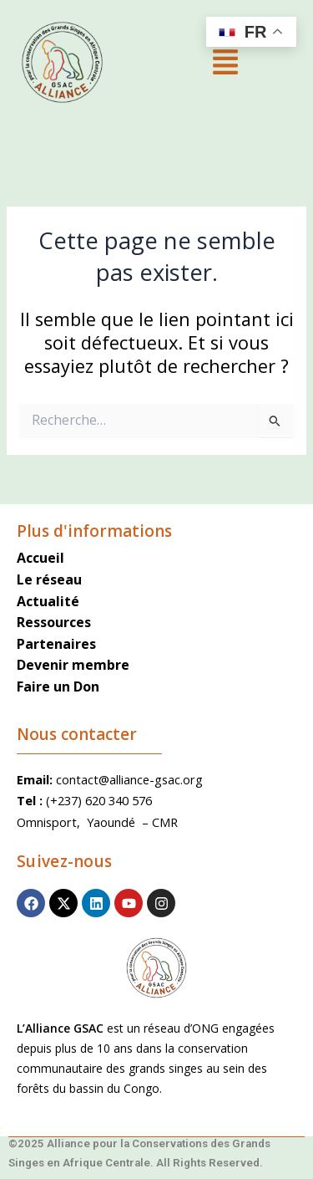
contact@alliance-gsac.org (129, 779)
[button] (225, 63)
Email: (36, 779)
